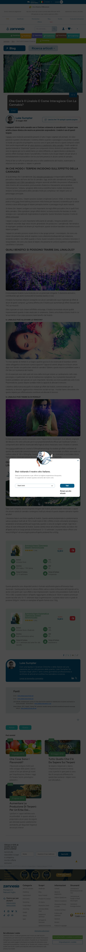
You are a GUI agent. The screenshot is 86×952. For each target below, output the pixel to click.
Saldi (24, 919)
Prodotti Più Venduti (45, 899)
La (27, 303)
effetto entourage (12, 217)
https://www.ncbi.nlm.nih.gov (28, 708)
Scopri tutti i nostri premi (64, 875)
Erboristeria (26, 899)
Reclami (56, 922)
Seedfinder (42, 888)
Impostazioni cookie (67, 942)
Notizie (11, 727)
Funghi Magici (27, 905)
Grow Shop (26, 909)
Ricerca (25, 727)
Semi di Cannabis (28, 888)
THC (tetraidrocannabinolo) (43, 177)
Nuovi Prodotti (43, 895)
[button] (10, 119)
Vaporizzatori (27, 895)
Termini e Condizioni (60, 901)
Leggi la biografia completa (31, 678)
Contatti (56, 888)
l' (52, 199)
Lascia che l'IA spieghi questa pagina (60, 119)
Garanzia (57, 919)
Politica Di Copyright (60, 926)
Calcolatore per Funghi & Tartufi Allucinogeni (75, 898)
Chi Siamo (42, 902)
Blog (40, 892)
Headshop (26, 892)
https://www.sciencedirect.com (42, 703)
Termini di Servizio (42, 866)
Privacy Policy (31, 866)
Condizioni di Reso (60, 910)
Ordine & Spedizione (60, 897)
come (17, 201)
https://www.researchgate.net (25, 696)
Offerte (25, 916)
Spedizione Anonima (45, 926)
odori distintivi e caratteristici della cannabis (47, 145)
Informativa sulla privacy (42, 931)
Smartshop (26, 902)
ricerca (11, 448)
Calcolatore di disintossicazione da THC (76, 891)
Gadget (25, 912)
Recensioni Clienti (44, 905)
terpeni (9, 137)
